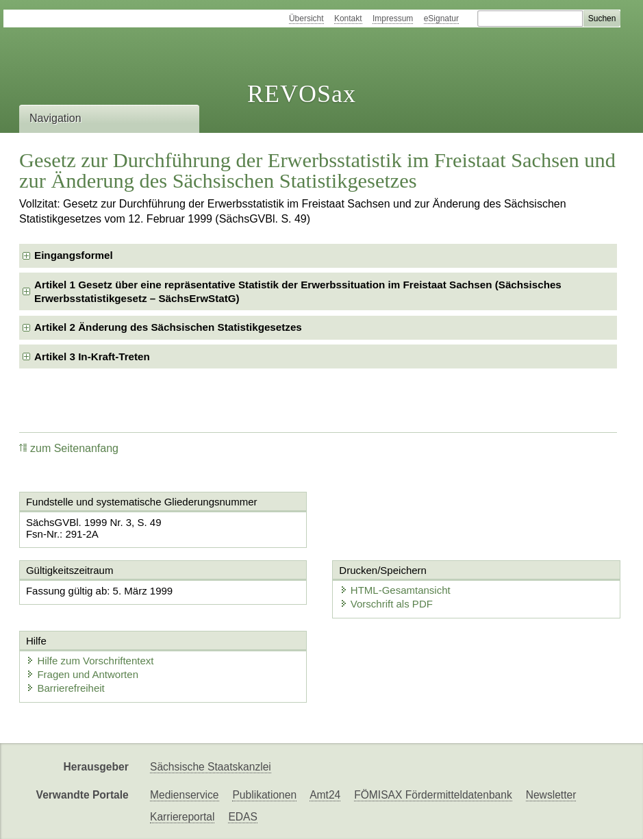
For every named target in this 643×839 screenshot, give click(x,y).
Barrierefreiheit (65, 688)
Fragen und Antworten (82, 674)
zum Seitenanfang (68, 448)
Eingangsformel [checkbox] (73, 255)
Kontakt (348, 18)
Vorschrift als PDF (386, 604)
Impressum (393, 18)
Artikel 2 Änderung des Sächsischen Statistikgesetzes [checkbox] (168, 327)
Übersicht (306, 18)
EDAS (242, 817)
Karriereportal (182, 817)
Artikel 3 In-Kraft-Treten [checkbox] (92, 356)
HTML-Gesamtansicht (395, 590)
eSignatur (441, 18)
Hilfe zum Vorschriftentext (89, 660)
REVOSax (301, 94)
